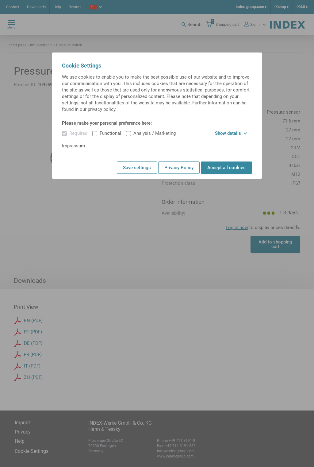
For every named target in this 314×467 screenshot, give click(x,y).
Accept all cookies (226, 167)
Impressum (73, 146)
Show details (231, 133)
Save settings (137, 167)
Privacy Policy (178, 167)
